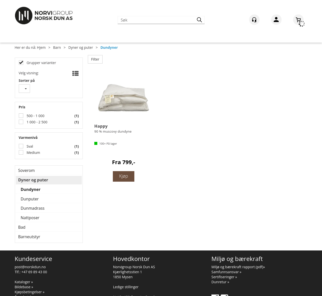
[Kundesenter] (254, 19)
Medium (33, 152)
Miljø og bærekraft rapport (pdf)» (238, 266)
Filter (95, 59)
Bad (22, 227)
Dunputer (30, 199)
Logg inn (276, 20)
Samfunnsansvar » (226, 271)
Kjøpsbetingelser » (30, 291)
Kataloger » (24, 281)
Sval (29, 146)
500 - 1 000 (35, 115)
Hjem (41, 47)
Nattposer (30, 217)
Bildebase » (24, 286)
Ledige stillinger (126, 286)
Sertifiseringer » (224, 276)
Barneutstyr (29, 236)
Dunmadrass (33, 208)
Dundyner (109, 47)
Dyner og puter (80, 47)
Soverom (26, 170)
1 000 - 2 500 (37, 122)
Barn (57, 47)
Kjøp (123, 176)
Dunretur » (220, 281)
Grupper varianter (41, 62)
